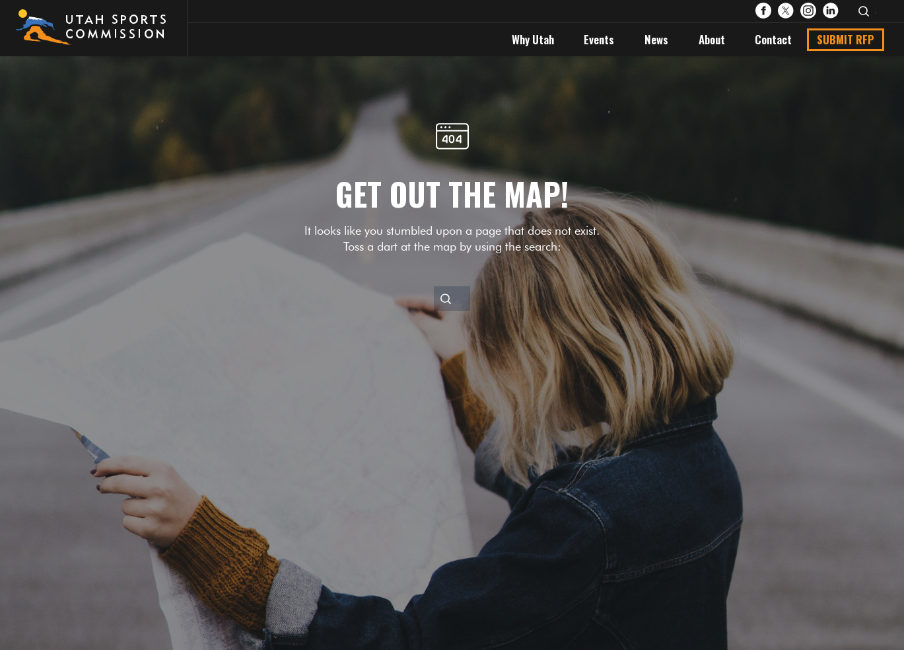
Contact (773, 39)
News (656, 39)
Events (599, 39)
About (712, 39)
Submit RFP (845, 39)
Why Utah (533, 39)
